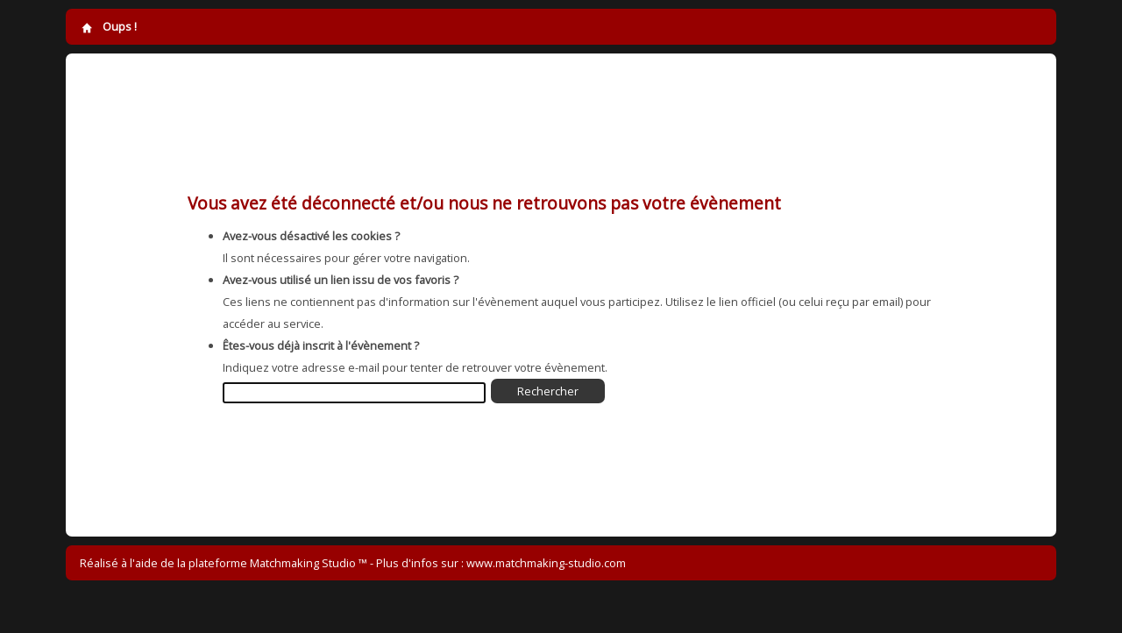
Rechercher (548, 391)
